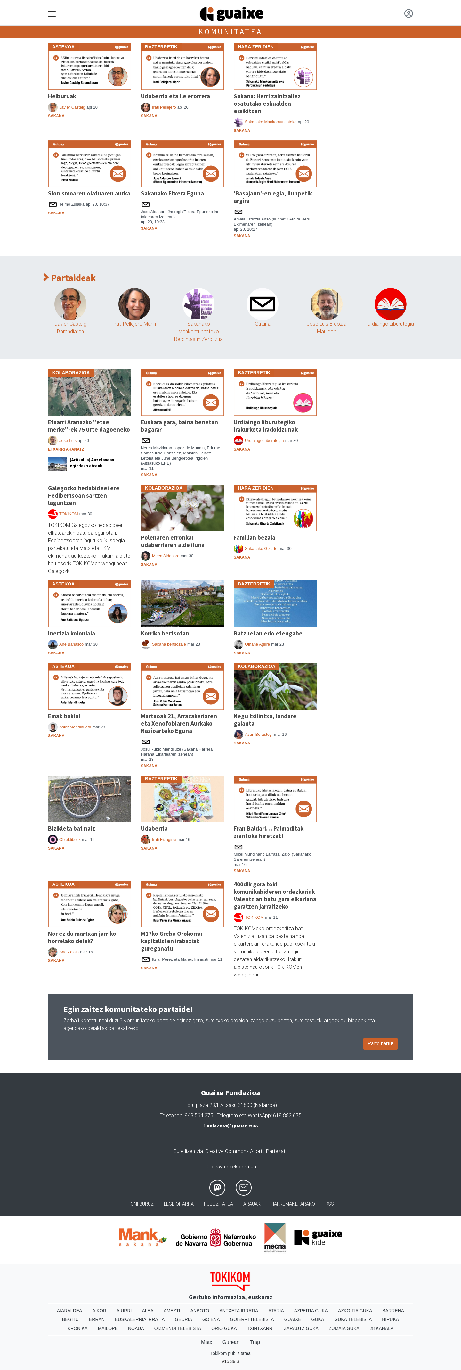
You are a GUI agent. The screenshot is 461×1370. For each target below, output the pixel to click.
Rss (329, 1204)
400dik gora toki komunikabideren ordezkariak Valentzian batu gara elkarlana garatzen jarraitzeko (275, 895)
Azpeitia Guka (311, 1310)
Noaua (136, 1328)
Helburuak (62, 96)
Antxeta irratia (239, 1310)
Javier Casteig (72, 107)
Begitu (70, 1319)
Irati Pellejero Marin (134, 324)
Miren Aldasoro (165, 555)
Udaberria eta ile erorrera (175, 96)
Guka (317, 1319)
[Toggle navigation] (52, 14)
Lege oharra (179, 1204)
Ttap (255, 1342)
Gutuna (263, 324)
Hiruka (390, 1319)
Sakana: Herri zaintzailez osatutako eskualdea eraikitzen (267, 103)
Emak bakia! (64, 716)
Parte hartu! (380, 1044)
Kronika (78, 1328)
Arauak (252, 1204)
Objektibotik (70, 839)
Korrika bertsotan (165, 633)
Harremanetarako (293, 1204)
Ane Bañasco (71, 644)
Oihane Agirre (257, 644)
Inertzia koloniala (71, 633)
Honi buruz (140, 1204)
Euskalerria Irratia (140, 1319)
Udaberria (154, 828)
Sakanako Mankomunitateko (270, 122)
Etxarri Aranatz (66, 449)
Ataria (276, 1310)
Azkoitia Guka (355, 1310)
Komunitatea (230, 32)
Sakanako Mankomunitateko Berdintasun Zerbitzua (198, 331)
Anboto (199, 1310)
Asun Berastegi (259, 734)
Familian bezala (254, 537)
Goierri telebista (252, 1319)
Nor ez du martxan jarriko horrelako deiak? (82, 937)
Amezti (172, 1310)
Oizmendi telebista (177, 1328)
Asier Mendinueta (75, 727)
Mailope (108, 1328)
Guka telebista (353, 1319)
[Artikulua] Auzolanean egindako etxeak (92, 462)
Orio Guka (224, 1328)
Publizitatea (218, 1204)
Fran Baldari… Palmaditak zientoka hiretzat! (268, 832)
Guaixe (292, 1319)
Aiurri (124, 1310)
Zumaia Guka (344, 1328)
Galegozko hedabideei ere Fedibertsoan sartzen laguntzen (83, 495)
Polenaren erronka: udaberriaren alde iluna (173, 541)
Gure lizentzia (188, 1151)
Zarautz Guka (301, 1328)
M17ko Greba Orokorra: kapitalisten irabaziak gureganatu (171, 941)
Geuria (183, 1319)
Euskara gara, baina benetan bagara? (179, 425)
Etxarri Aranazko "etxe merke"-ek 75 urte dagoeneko (89, 425)
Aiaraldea (69, 1310)
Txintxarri (260, 1328)
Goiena (211, 1319)
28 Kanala (382, 1328)
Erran (97, 1319)
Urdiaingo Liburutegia (390, 324)
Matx (206, 1342)
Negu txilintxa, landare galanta (265, 719)
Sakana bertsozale (169, 644)
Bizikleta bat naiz (71, 828)
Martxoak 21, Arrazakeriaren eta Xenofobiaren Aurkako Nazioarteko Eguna (179, 723)
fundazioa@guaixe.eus (230, 1126)
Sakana (56, 116)
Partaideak (69, 278)
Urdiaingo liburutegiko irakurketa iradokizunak (266, 425)
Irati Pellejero (164, 107)
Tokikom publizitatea (230, 1353)
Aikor (99, 1310)
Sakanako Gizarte (261, 548)
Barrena (393, 1310)
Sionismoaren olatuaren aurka (89, 193)
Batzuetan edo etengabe (268, 633)
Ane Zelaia (69, 952)
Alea (147, 1310)
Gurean (230, 1342)
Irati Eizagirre (164, 839)
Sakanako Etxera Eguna (172, 193)
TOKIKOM (68, 513)
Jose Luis (68, 440)
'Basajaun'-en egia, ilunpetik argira (273, 196)
